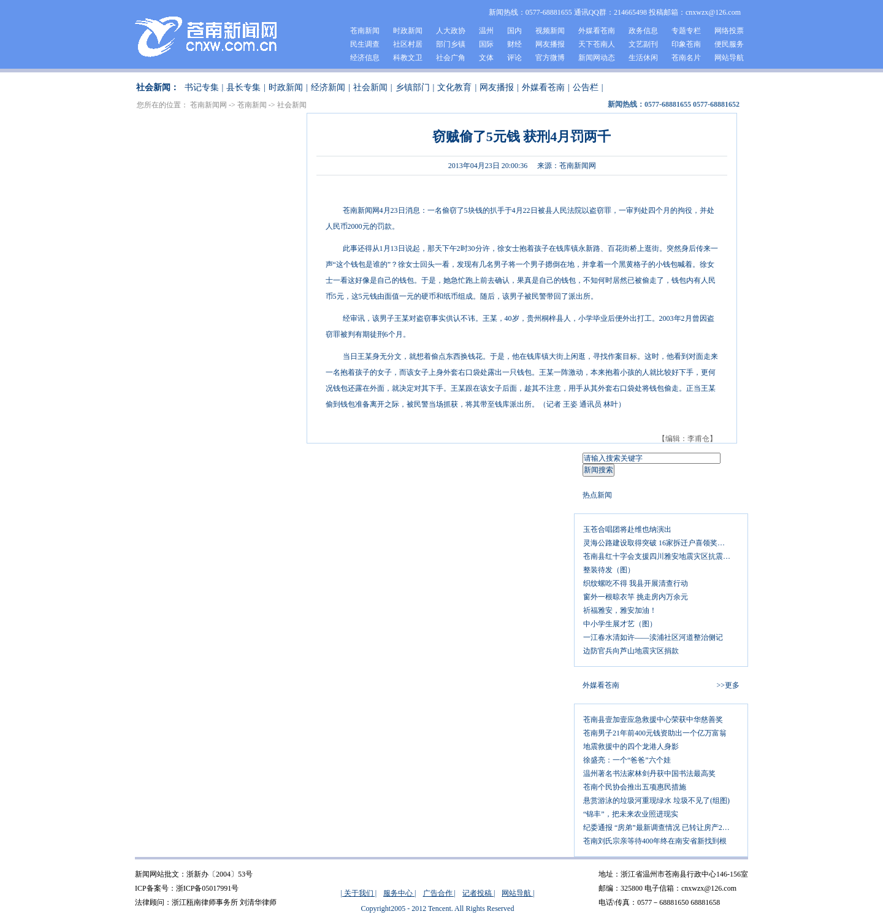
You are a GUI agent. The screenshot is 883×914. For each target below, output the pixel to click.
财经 (514, 44)
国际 (486, 44)
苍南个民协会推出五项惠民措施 (634, 787)
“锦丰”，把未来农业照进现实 (630, 814)
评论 (514, 57)
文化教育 (454, 87)
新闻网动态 (596, 57)
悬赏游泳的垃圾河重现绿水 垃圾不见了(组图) (656, 800)
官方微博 (550, 57)
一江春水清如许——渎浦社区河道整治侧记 (653, 637)
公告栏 (585, 87)
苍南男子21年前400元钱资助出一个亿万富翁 (655, 733)
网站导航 (729, 57)
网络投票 (729, 30)
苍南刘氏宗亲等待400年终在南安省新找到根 (655, 841)
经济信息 (365, 57)
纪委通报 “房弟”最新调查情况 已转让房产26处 (658, 827)
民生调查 (365, 44)
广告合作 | (439, 893)
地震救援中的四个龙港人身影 (631, 746)
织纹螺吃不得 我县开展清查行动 (635, 583)
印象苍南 (686, 44)
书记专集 (202, 87)
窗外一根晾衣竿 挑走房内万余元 (635, 597)
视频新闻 (550, 30)
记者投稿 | (478, 893)
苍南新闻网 (208, 105)
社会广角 (450, 57)
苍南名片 (686, 57)
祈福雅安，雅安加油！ (620, 610)
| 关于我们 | (358, 893)
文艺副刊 (643, 44)
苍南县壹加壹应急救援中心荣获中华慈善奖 (653, 719)
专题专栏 (686, 30)
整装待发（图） (609, 570)
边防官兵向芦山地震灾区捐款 (631, 651)
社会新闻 (370, 87)
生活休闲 (643, 57)
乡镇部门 (413, 87)
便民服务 (729, 44)
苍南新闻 (365, 30)
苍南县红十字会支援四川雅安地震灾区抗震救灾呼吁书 (661, 556)
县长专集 (243, 87)
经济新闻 (328, 87)
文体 (486, 57)
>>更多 (728, 685)
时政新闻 (407, 30)
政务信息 (643, 30)
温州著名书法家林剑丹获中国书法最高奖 (649, 773)
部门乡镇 (450, 44)
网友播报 (550, 44)
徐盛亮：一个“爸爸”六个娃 (627, 760)
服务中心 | (399, 893)
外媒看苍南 (596, 30)
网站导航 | (518, 893)
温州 (486, 30)
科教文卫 (407, 57)
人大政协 (450, 30)
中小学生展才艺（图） (620, 624)
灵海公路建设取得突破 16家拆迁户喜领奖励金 (657, 543)
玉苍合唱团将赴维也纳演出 (627, 529)
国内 (514, 30)
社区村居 (407, 44)
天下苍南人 (596, 44)
